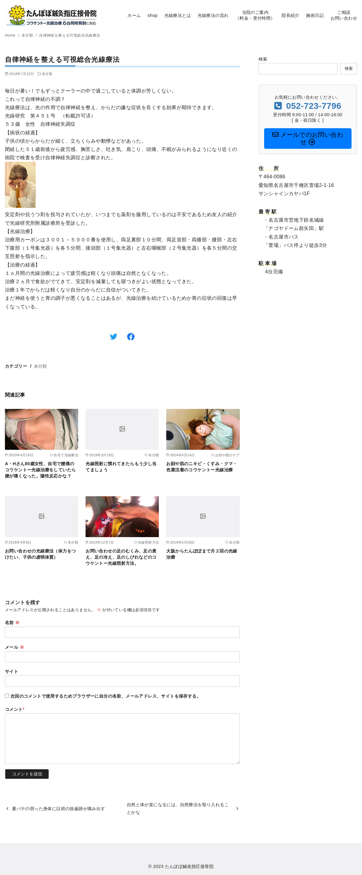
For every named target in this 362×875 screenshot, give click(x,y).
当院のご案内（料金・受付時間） (255, 15)
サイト (11, 671)
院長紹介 (291, 15)
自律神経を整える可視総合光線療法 (69, 35)
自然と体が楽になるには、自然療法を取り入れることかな (178, 808)
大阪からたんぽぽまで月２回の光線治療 (201, 554)
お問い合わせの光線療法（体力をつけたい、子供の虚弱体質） (40, 554)
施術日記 (315, 15)
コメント (15, 709)
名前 (12, 622)
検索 (263, 59)
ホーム (134, 15)
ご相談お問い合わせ (344, 15)
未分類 (28, 35)
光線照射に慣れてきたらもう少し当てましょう (121, 466)
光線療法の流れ (213, 15)
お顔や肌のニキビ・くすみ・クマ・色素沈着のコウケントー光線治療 (201, 466)
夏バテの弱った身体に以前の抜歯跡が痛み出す (58, 808)
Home (10, 35)
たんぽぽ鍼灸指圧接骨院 (189, 866)
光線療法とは (177, 15)
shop (152, 15)
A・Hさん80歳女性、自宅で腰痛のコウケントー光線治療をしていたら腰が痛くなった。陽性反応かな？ (40, 469)
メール (14, 647)
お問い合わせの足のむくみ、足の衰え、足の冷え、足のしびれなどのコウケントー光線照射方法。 (121, 557)
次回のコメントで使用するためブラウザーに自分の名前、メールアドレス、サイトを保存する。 (105, 696)
